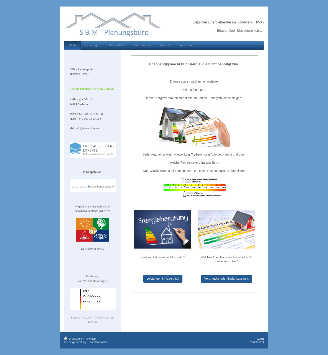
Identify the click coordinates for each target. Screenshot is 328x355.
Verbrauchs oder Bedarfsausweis (226, 278)
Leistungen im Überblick (162, 278)
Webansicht (257, 341)
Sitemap (91, 338)
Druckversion (74, 338)
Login (260, 338)
